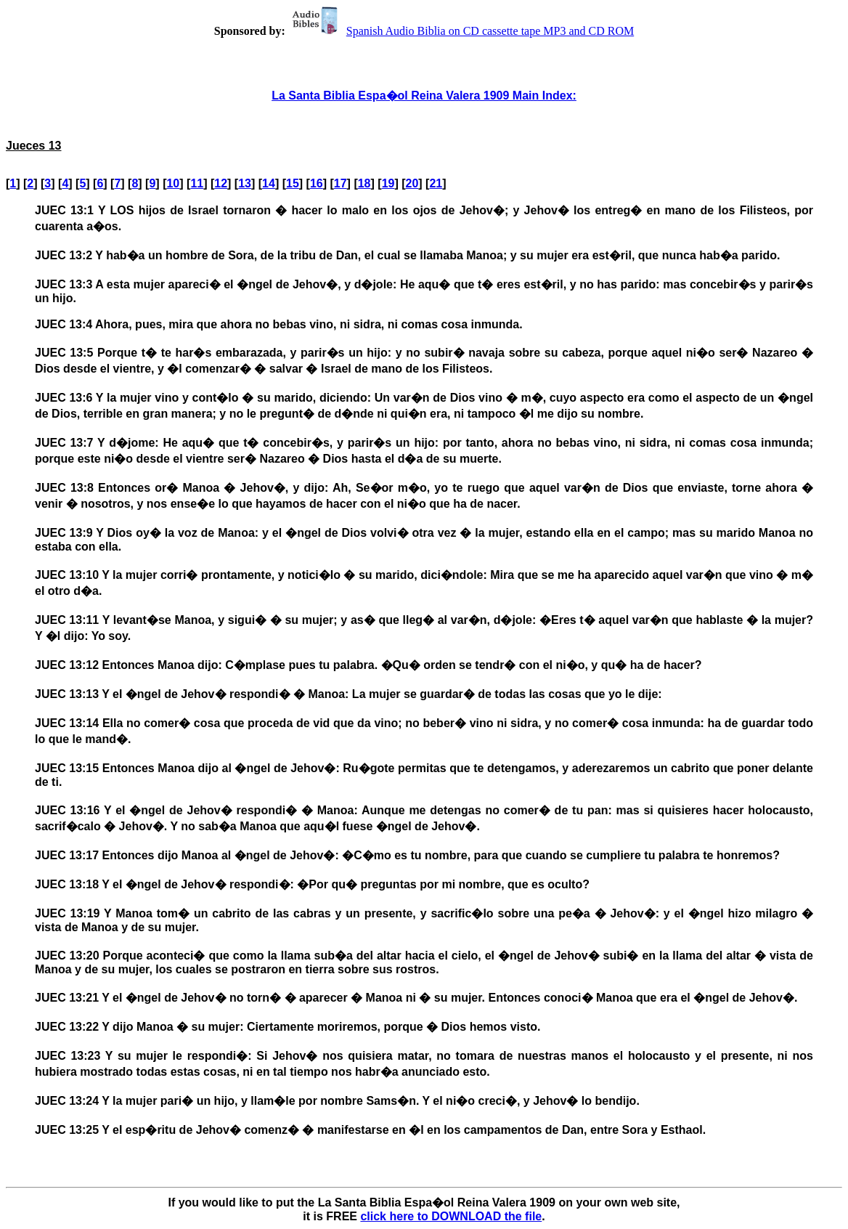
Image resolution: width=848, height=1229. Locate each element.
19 (388, 183)
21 (435, 183)
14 (268, 183)
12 (220, 183)
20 (412, 183)
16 (316, 183)
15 (292, 183)
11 (196, 183)
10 (172, 183)
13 (244, 183)
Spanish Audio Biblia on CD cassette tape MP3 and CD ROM (461, 31)
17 (340, 183)
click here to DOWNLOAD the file (451, 1216)
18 (364, 183)
